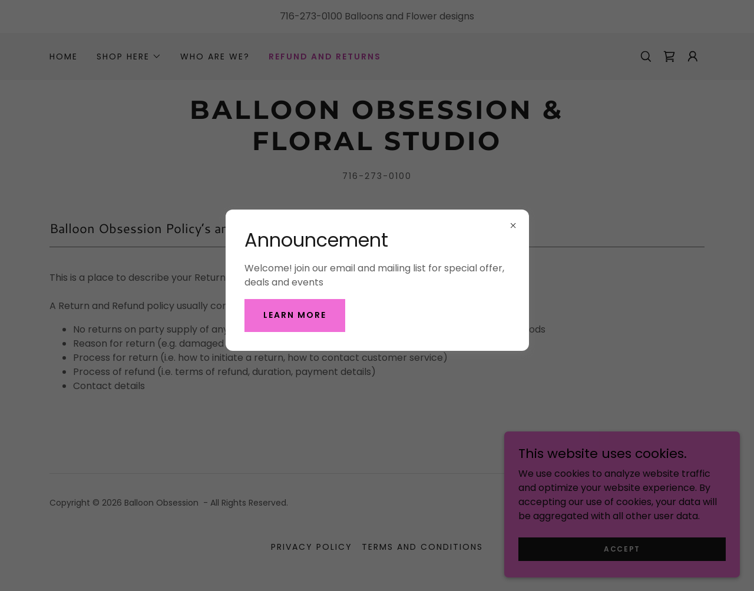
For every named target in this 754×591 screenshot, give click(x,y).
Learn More (294, 315)
